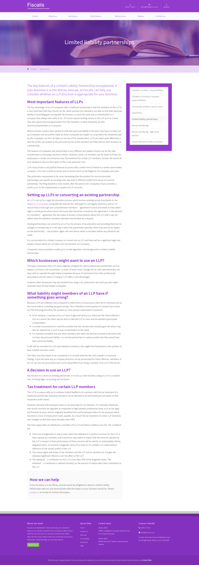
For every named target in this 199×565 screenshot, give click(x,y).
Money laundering (140, 125)
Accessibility (84, 538)
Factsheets (96, 16)
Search (166, 6)
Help (82, 545)
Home (35, 16)
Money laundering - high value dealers (145, 133)
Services (73, 16)
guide (35, 187)
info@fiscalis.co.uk (149, 6)
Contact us (160, 16)
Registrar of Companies (38, 203)
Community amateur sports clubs (147, 106)
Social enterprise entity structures (147, 141)
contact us (34, 492)
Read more (33, 544)
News (141, 16)
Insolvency (137, 112)
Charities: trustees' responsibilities (147, 90)
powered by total (141, 560)
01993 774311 (130, 6)
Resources (120, 16)
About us (53, 16)
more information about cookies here (116, 560)
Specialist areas (44, 69)
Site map (83, 535)
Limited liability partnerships (145, 119)
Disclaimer (84, 542)
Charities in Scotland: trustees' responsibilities (146, 98)
